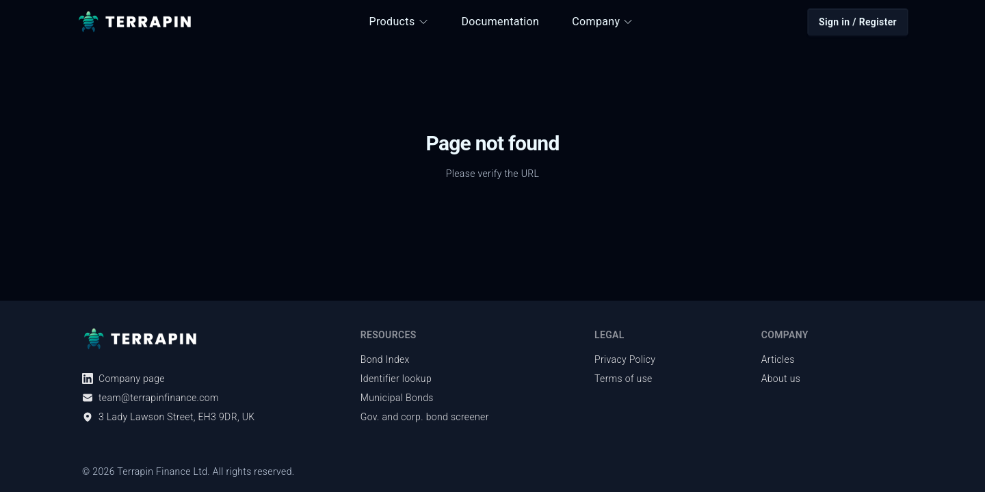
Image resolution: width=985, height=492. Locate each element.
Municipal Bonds (397, 397)
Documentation (501, 21)
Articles (778, 359)
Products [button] (399, 21)
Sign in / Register (858, 21)
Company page (123, 378)
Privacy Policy (624, 359)
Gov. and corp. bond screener (424, 416)
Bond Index (385, 359)
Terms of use (623, 378)
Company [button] (602, 21)
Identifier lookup (396, 378)
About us (781, 378)
